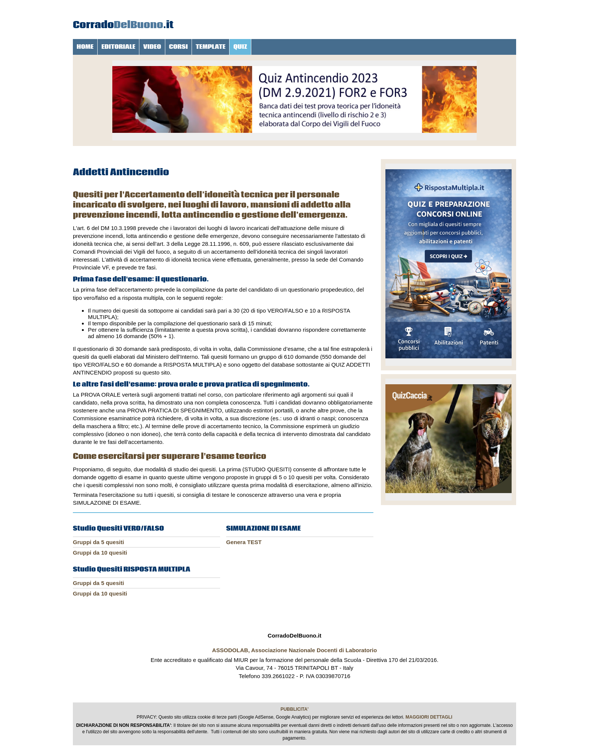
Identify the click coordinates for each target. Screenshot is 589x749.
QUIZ (240, 47)
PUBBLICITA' (295, 709)
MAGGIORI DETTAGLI (429, 717)
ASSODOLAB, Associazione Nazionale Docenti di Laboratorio (294, 650)
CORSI (178, 47)
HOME (85, 47)
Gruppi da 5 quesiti (98, 542)
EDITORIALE (118, 47)
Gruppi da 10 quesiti (100, 552)
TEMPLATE (210, 47)
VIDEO (152, 47)
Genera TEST (243, 542)
